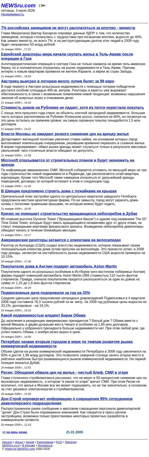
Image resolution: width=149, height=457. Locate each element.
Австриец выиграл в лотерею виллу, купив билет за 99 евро (57, 81)
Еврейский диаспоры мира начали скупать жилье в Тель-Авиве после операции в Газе (67, 56)
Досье (19, 442)
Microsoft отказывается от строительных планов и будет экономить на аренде (67, 162)
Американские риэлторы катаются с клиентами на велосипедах (61, 240)
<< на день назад (14, 432)
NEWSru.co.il (10, 445)
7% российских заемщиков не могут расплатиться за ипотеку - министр (68, 28)
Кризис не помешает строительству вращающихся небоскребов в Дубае (69, 214)
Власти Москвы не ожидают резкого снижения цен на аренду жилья (65, 134)
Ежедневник (45, 442)
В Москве (28, 445)
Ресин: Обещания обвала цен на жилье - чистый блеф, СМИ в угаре (64, 372)
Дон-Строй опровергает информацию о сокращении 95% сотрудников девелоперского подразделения (67, 401)
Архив (30, 442)
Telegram (71, 442)
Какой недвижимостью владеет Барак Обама (43, 315)
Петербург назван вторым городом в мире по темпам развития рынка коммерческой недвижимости (66, 344)
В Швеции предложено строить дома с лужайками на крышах (59, 191)
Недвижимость (12, 14)
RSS (59, 442)
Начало (7, 442)
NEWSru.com (18, 5)
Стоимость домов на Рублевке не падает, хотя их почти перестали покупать (72, 107)
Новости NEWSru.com (20, 449)
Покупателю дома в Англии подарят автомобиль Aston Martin (59, 266)
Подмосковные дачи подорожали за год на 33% (45, 293)
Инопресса (45, 445)
